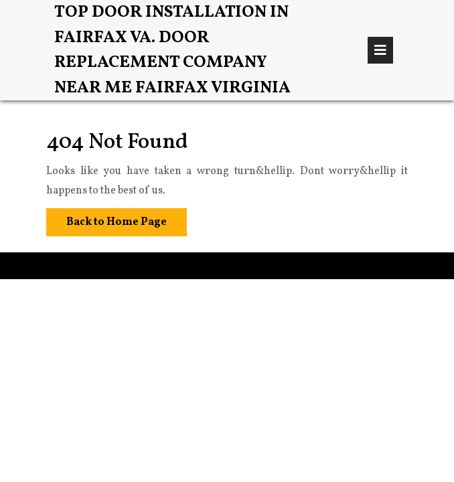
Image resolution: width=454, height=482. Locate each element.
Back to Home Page (106, 219)
